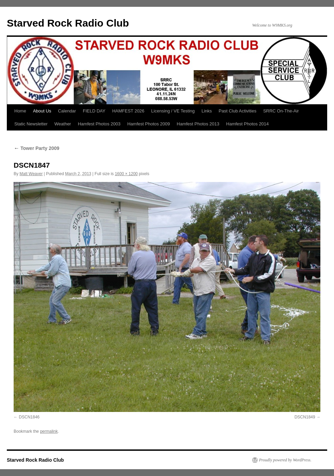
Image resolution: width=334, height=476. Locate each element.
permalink (49, 431)
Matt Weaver (31, 173)
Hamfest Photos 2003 (99, 123)
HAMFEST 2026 (128, 110)
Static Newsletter (31, 123)
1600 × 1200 (126, 173)
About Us (42, 110)
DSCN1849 (304, 417)
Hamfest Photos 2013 (198, 123)
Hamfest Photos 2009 (148, 123)
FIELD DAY (94, 110)
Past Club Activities (238, 110)
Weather (63, 123)
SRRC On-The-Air (281, 110)
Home (20, 110)
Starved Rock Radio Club (68, 23)
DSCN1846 (29, 417)
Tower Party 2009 (36, 148)
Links (206, 110)
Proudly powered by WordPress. (285, 460)
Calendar (67, 110)
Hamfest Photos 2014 (247, 123)
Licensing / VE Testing (173, 110)
